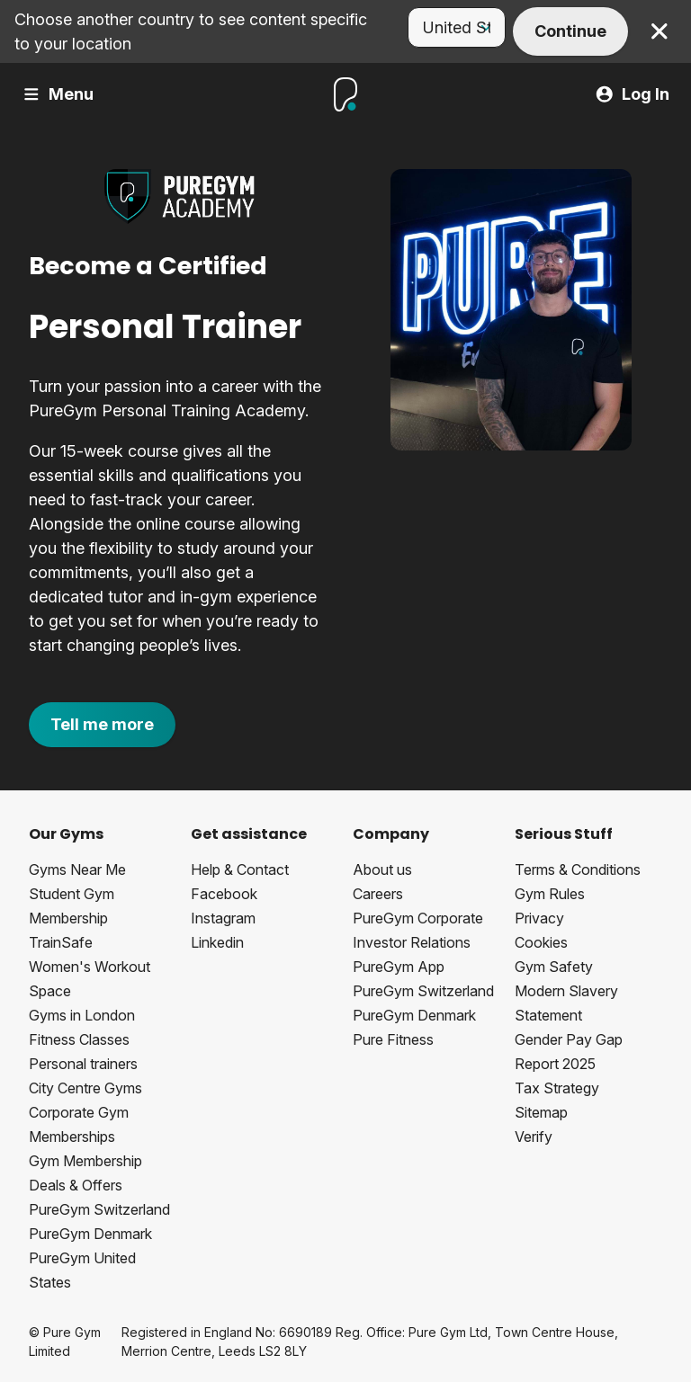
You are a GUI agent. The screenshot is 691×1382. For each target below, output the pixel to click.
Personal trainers (83, 1064)
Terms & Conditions (578, 869)
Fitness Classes (79, 1039)
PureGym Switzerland (99, 1209)
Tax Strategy (557, 1088)
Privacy (539, 918)
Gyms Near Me (77, 869)
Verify (533, 1137)
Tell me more (102, 724)
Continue (570, 31)
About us (382, 869)
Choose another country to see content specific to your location (190, 31)
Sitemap (541, 1112)
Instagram (223, 918)
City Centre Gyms (85, 1088)
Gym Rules (550, 894)
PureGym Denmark (90, 1234)
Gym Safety (554, 967)
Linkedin (217, 942)
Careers (378, 894)
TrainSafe (61, 942)
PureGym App (398, 967)
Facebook (224, 894)
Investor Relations (412, 942)
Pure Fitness (393, 1039)
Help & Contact (240, 869)
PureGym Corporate (418, 918)
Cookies (541, 942)
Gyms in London (82, 1015)
